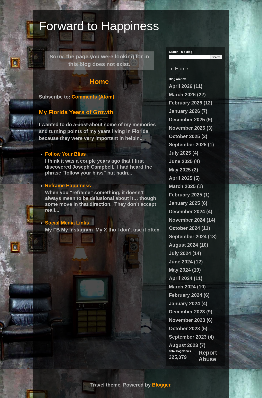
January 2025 (184, 203)
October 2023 (184, 328)
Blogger (161, 385)
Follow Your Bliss (65, 154)
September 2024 (188, 236)
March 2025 (182, 186)
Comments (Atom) (93, 97)
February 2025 (185, 194)
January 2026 (184, 111)
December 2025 (187, 119)
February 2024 (185, 295)
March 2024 (182, 286)
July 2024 (180, 253)
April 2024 (180, 278)
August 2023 (183, 345)
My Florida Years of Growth (76, 112)
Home (99, 81)
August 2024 (183, 245)
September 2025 (188, 144)
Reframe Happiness (68, 185)
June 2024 (181, 261)
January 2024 (184, 303)
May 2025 (180, 169)
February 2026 (185, 102)
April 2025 (180, 178)
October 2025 (184, 136)
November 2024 (187, 220)
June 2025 (181, 161)
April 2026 (180, 86)
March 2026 (182, 94)
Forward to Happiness (99, 26)
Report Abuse (208, 355)
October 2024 (184, 228)
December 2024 (187, 211)
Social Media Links (67, 223)
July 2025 (180, 153)
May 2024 (180, 270)
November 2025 (187, 128)
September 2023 (188, 337)
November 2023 (187, 320)
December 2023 (187, 311)
